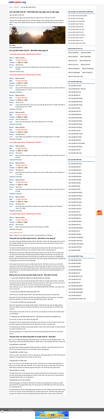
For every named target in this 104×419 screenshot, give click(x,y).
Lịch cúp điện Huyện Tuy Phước (76, 35)
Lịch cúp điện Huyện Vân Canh (76, 29)
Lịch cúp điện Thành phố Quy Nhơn (77, 15)
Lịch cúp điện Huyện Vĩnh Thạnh (76, 43)
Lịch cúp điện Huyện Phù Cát (76, 32)
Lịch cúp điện (16, 410)
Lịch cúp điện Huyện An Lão (75, 40)
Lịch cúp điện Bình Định (15, 47)
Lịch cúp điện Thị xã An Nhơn (76, 18)
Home (10, 7)
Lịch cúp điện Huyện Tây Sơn (76, 24)
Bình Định (16, 7)
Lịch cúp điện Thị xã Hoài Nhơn (76, 21)
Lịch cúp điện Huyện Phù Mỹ (75, 26)
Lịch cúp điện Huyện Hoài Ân (76, 37)
